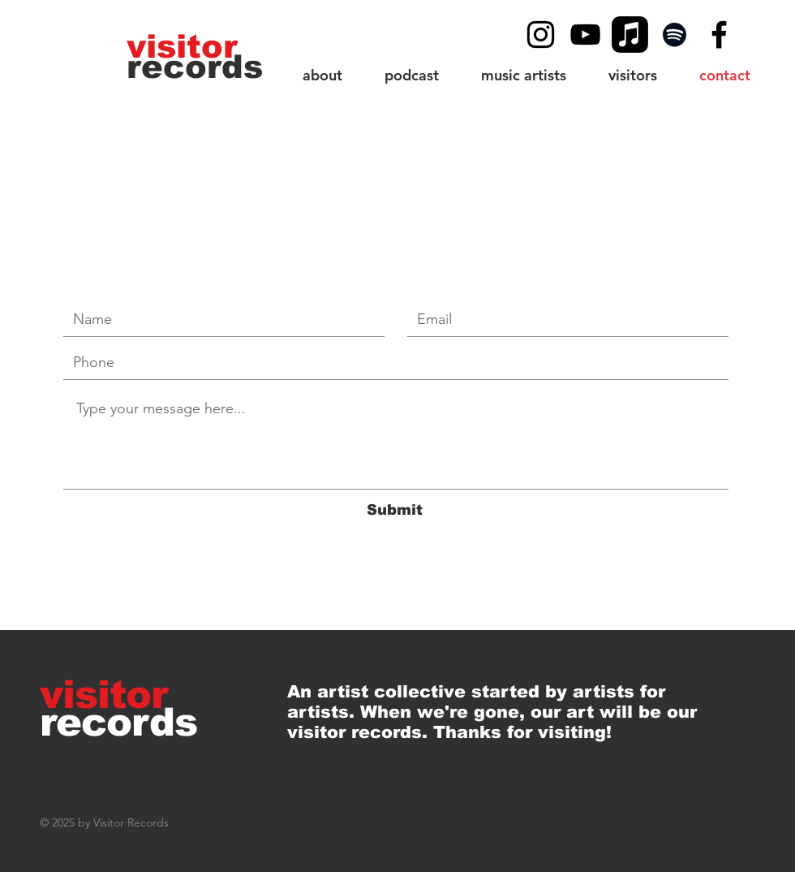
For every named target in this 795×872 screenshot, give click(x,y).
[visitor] (184, 46)
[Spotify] (674, 34)
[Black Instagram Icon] (540, 34)
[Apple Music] (630, 34)
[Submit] (394, 510)
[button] (632, 75)
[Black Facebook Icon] (719, 34)
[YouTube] (585, 34)
